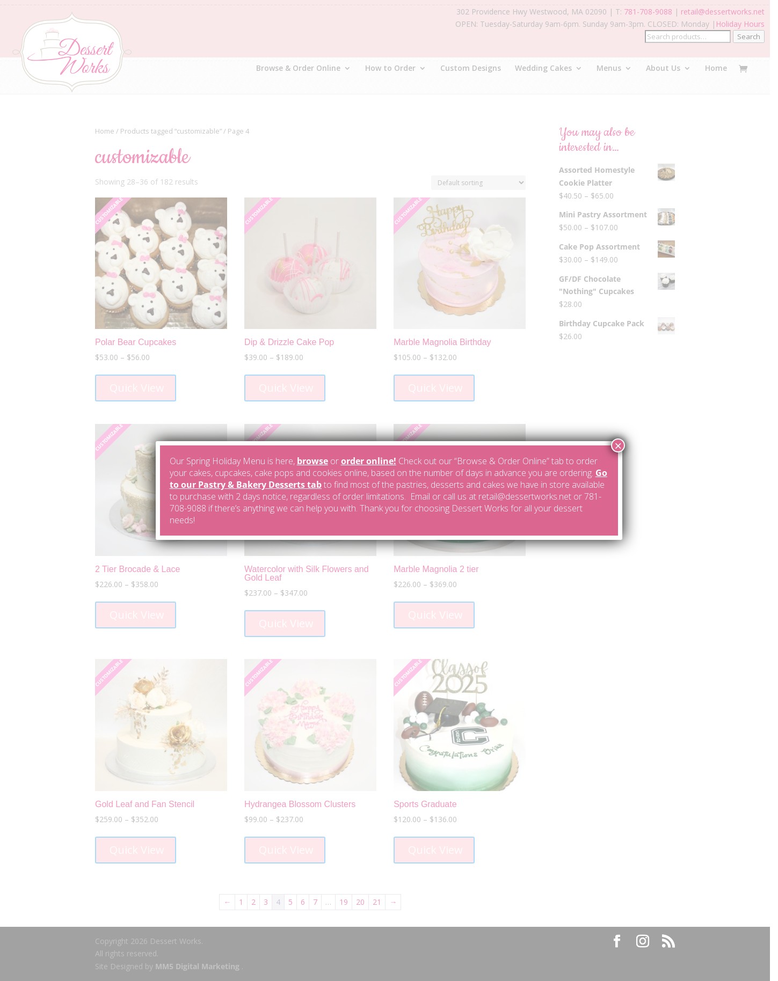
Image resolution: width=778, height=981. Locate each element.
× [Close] (618, 445)
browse (312, 461)
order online (367, 461)
